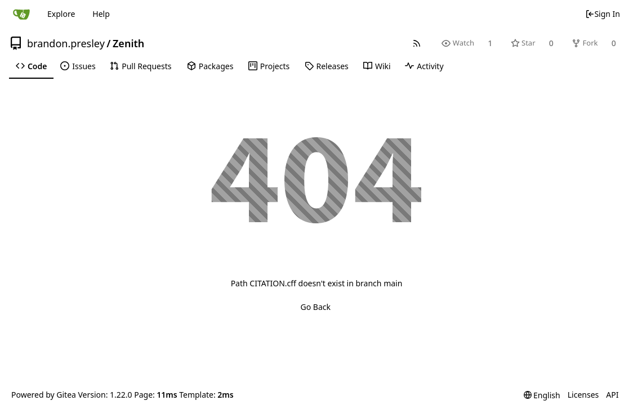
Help (101, 13)
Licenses (583, 394)
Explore (61, 13)
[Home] (21, 14)
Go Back (316, 307)
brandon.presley (66, 43)
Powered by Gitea (43, 394)
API (612, 394)
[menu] (542, 395)
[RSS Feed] (417, 43)
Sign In (602, 13)
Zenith (128, 43)
